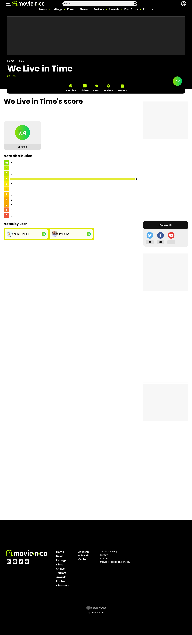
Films (71, 9)
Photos (148, 9)
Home (10, 60)
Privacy (104, 554)
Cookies (104, 558)
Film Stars (131, 9)
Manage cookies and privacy (115, 561)
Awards (114, 9)
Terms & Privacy (108, 551)
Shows (84, 9)
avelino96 (64, 233)
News (43, 9)
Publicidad (84, 555)
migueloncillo (21, 233)
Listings (57, 9)
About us (83, 551)
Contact (83, 559)
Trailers (98, 9)
